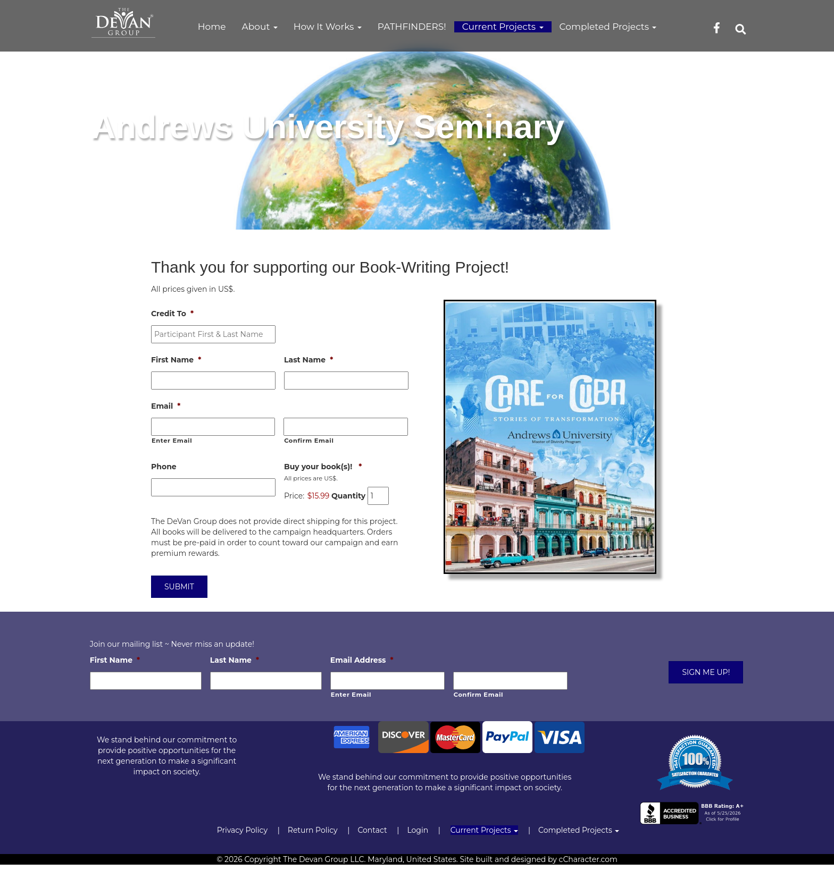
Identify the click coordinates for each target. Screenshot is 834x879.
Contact (372, 830)
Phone (164, 466)
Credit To (172, 313)
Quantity (348, 496)
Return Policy (313, 830)
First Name (176, 360)
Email (165, 406)
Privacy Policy (242, 830)
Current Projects (503, 26)
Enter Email (172, 440)
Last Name (308, 360)
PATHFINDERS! (412, 26)
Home (212, 26)
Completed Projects (608, 26)
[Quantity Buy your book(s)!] (378, 496)
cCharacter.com (588, 859)
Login (417, 830)
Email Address (362, 660)
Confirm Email (308, 440)
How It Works (328, 26)
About (260, 26)
